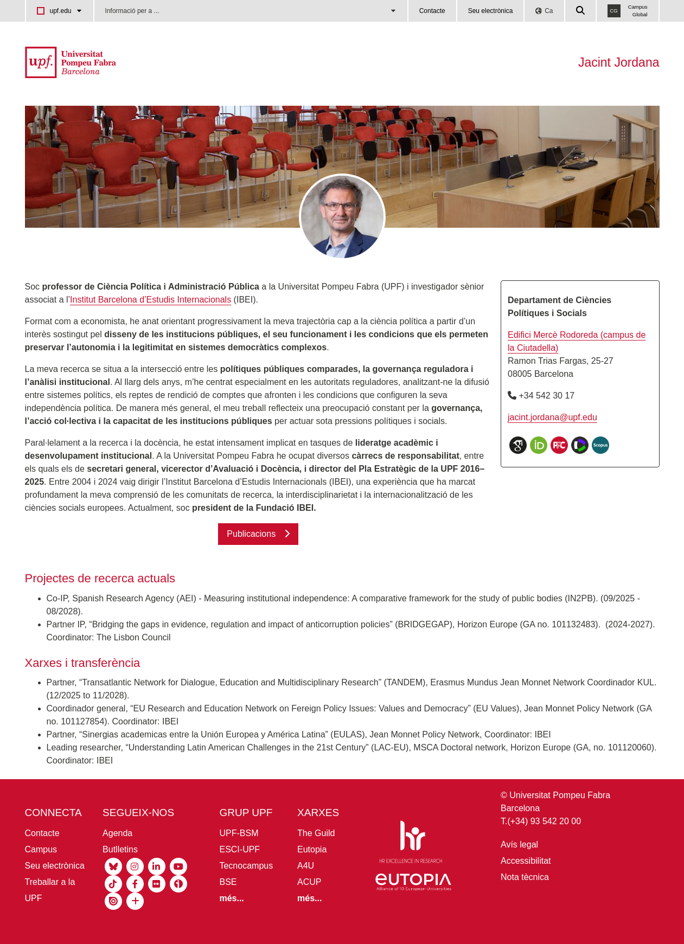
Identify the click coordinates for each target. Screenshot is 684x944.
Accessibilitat (526, 860)
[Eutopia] (413, 884)
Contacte (432, 11)
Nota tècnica (525, 877)
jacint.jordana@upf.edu (552, 417)
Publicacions (251, 533)
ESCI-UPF (239, 849)
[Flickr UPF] (157, 883)
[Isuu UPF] (113, 900)
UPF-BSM (238, 833)
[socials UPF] (135, 900)
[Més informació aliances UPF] (309, 898)
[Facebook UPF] (135, 883)
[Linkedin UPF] (157, 865)
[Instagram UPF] (135, 865)
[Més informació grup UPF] (231, 898)
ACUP (309, 882)
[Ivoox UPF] (178, 883)
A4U (305, 865)
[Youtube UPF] (178, 865)
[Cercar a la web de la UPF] (581, 11)
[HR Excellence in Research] (410, 844)
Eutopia (312, 849)
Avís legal (519, 844)
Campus (41, 849)
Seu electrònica (490, 11)
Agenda (117, 833)
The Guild (316, 833)
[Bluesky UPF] (113, 865)
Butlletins (120, 849)
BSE (227, 882)
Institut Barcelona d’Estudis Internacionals (150, 299)
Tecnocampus (246, 865)
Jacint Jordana (619, 62)
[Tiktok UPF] (113, 883)
